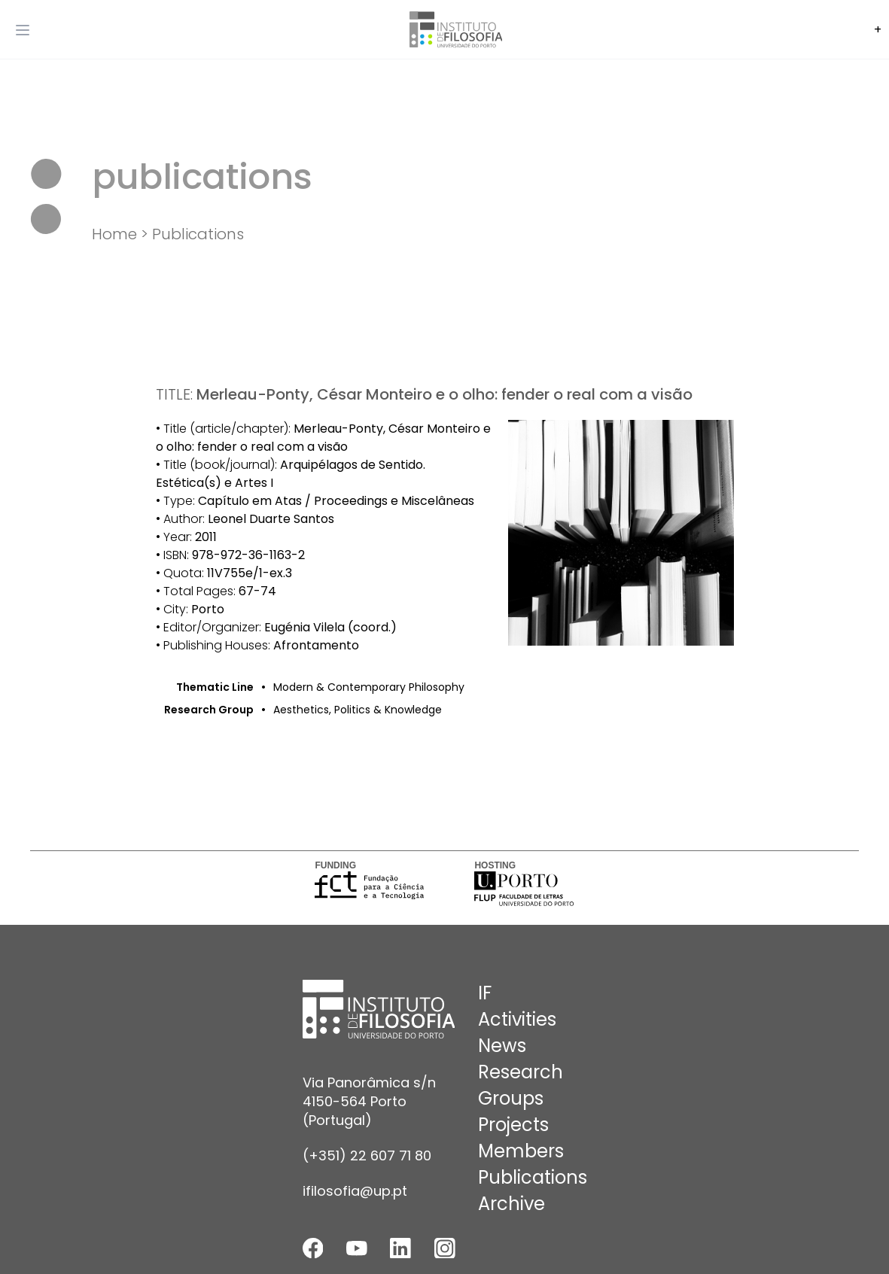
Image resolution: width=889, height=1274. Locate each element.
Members (521, 1151)
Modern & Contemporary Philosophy (368, 687)
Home (114, 234)
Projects (513, 1124)
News (502, 1045)
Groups (510, 1098)
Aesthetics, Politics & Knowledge (357, 709)
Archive (511, 1203)
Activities (517, 1019)
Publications (198, 234)
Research (520, 1072)
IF (485, 993)
